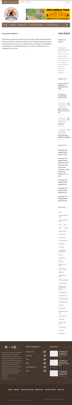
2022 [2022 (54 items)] (60, 225)
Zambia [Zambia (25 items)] (61, 330)
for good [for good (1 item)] (61, 247)
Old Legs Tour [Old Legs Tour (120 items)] (62, 283)
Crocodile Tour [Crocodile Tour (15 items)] (63, 240)
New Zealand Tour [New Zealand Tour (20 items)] (62, 276)
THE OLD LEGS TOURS (36, 25)
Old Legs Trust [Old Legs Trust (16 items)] (63, 292)
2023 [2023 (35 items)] (65, 225)
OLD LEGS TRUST (52, 25)
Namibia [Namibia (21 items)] (61, 272)
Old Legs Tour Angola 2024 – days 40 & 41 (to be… (64, 363)
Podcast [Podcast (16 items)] (61, 305)
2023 (27, 371)
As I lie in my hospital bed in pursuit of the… (62, 95)
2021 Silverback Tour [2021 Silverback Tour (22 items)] (63, 220)
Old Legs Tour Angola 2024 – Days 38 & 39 (63, 182)
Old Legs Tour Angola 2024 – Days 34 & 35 (63, 199)
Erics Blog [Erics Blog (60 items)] (61, 244)
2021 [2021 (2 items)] (60, 212)
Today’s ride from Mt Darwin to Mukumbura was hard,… (63, 86)
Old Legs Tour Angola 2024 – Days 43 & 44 (63, 152)
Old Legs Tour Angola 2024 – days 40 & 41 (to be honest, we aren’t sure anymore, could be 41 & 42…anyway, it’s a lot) (63, 167)
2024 (27, 359)
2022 (27, 363)
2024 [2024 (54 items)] (60, 228)
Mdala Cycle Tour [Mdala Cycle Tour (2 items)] (62, 265)
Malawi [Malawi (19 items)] (61, 261)
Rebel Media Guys (59, 399)
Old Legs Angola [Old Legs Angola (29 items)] (63, 280)
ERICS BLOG (22, 25)
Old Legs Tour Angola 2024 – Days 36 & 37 (63, 190)
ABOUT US (28, 2)
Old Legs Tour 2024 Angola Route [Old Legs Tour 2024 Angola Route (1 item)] (62, 287)
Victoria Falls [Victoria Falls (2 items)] (62, 327)
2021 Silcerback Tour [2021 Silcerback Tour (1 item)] (63, 216)
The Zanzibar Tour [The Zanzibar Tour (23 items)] (62, 323)
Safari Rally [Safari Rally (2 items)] (62, 308)
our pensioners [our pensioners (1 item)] (63, 302)
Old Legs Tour (30, 352)
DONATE (22, 2)
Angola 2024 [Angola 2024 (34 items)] (62, 231)
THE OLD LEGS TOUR (27, 390)
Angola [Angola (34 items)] (66, 228)
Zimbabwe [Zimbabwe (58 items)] (62, 333)
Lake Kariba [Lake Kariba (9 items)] (62, 258)
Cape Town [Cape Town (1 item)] (62, 234)
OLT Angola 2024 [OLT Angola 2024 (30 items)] (63, 299)
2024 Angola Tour (31, 367)
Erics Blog (29, 355)
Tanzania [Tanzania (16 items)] (61, 319)
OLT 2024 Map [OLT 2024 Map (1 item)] (63, 295)
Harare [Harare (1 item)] (61, 255)
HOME (5, 25)
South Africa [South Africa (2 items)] (62, 316)
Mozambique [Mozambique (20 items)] (62, 269)
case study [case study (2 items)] (62, 237)
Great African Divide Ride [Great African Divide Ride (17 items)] (62, 250)
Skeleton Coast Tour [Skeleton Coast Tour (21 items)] (63, 312)
